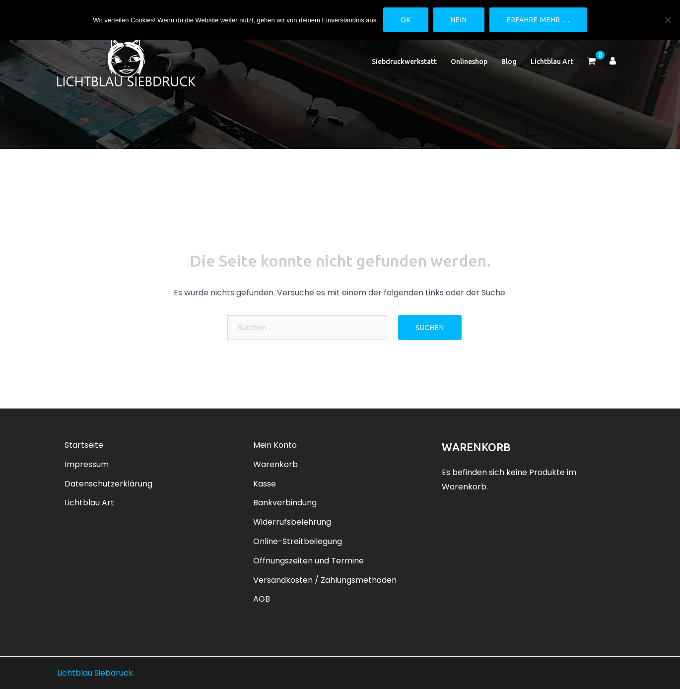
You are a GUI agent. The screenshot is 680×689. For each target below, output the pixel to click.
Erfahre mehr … (538, 20)
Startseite (84, 445)
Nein (459, 20)
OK (406, 20)
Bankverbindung (285, 502)
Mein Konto (275, 445)
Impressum (87, 464)
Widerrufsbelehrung (292, 522)
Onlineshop (469, 62)
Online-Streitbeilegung (297, 541)
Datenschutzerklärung (108, 483)
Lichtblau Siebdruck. (96, 673)
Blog (509, 62)
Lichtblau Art (552, 62)
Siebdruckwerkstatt (404, 62)
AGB (261, 599)
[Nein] (668, 20)
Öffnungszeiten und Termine (308, 560)
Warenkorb (275, 464)
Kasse (264, 483)
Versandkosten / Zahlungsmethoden (325, 580)
